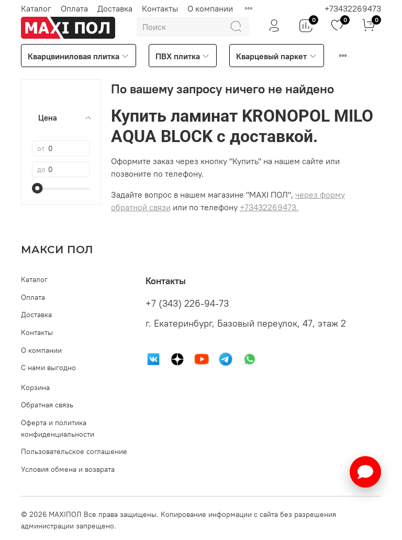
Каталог (36, 8)
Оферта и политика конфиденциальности (57, 428)
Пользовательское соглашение (74, 451)
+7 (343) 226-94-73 (187, 303)
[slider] (37, 188)
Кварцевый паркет (276, 56)
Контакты (160, 8)
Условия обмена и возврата (68, 469)
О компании (210, 8)
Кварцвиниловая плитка (78, 56)
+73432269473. (269, 207)
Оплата (74, 8)
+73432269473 (353, 8)
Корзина (35, 387)
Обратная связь (47, 404)
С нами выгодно (48, 367)
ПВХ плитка (182, 56)
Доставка (114, 8)
